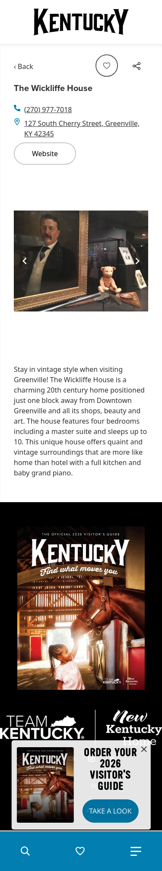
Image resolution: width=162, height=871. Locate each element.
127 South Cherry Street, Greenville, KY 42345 (82, 128)
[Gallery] (81, 261)
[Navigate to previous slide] (24, 261)
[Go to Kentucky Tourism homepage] (81, 22)
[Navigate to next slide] (137, 261)
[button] (25, 851)
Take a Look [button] (110, 811)
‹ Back (23, 66)
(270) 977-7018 (48, 109)
